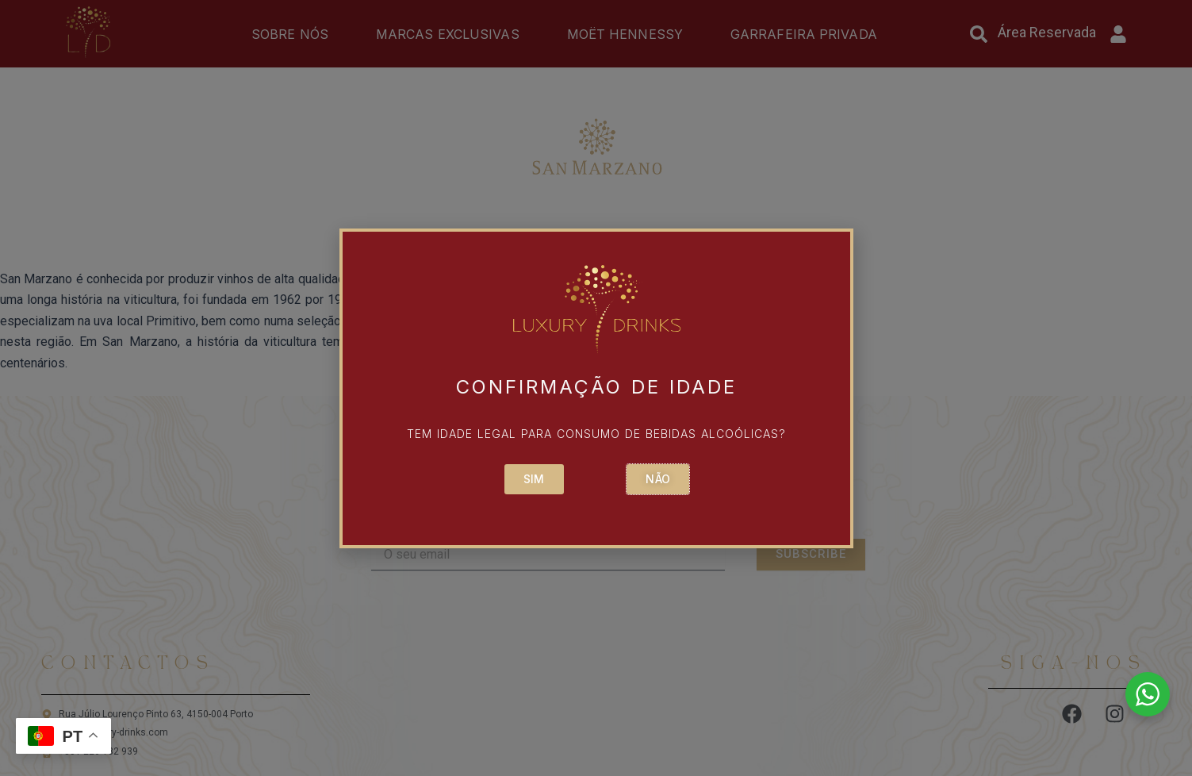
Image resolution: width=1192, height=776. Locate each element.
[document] (596, 388)
